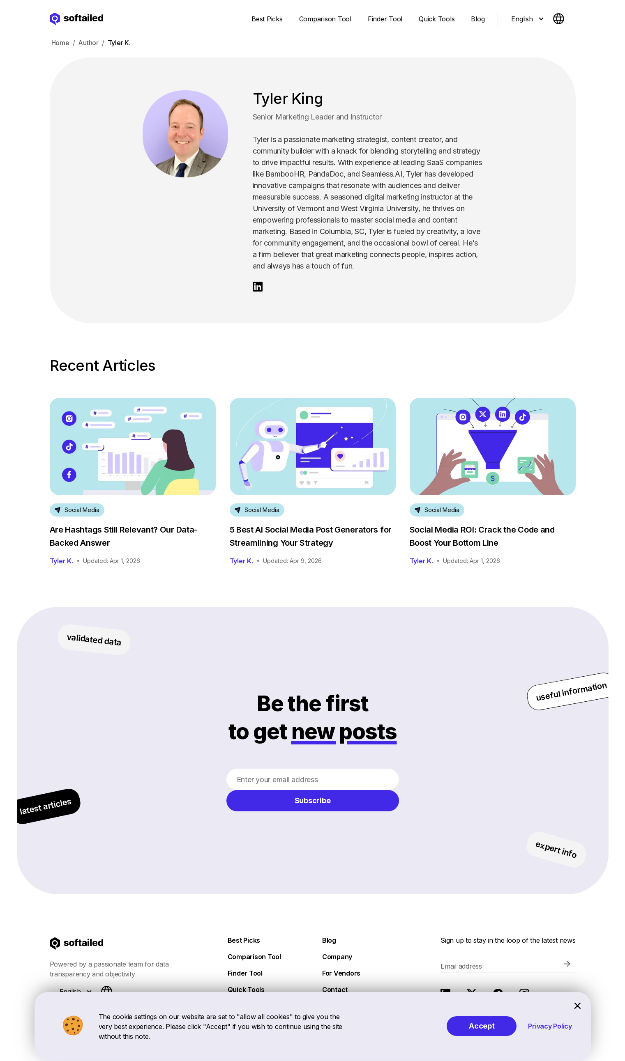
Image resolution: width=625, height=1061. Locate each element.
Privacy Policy (550, 1026)
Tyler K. (61, 561)
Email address (461, 966)
